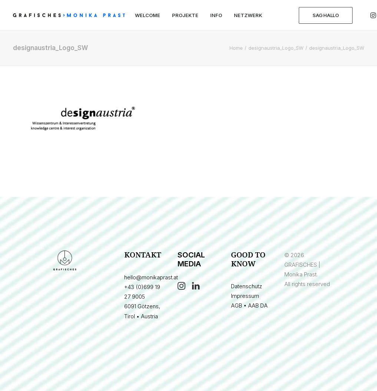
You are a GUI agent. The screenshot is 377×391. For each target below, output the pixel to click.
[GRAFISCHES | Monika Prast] (69, 15)
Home (236, 48)
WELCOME (147, 15)
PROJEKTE (185, 15)
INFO (216, 15)
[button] (181, 287)
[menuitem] (147, 15)
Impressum (245, 295)
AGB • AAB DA (249, 305)
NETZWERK (248, 15)
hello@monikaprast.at (151, 277)
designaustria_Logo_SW (276, 48)
